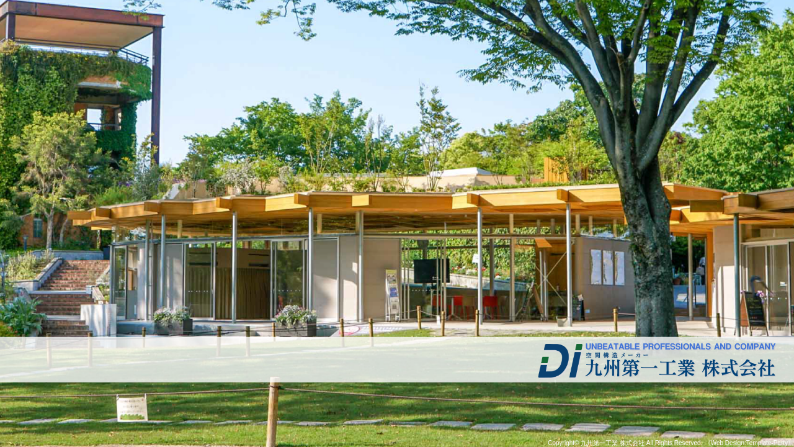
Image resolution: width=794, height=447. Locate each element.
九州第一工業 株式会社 (613, 443)
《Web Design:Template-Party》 (749, 443)
